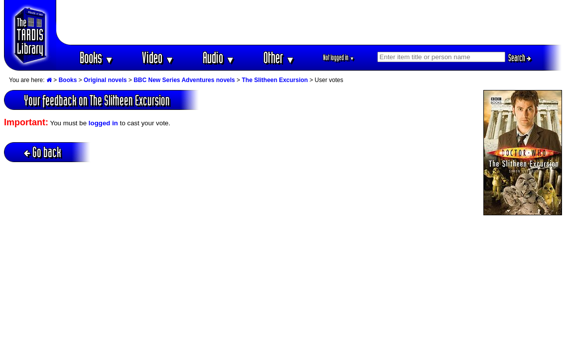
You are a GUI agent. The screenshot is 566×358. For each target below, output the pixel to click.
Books (97, 57)
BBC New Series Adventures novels (184, 80)
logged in (103, 123)
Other (279, 57)
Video (158, 57)
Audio (219, 57)
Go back (42, 152)
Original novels (105, 80)
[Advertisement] (309, 22)
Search (519, 57)
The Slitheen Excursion (275, 80)
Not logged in (338, 57)
